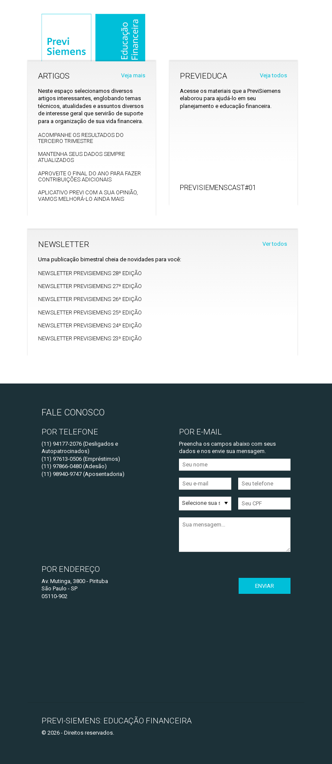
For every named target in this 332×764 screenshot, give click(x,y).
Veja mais (133, 75)
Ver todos (274, 244)
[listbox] (205, 503)
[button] (226, 503)
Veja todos (273, 75)
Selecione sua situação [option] (201, 503)
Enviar (264, 586)
